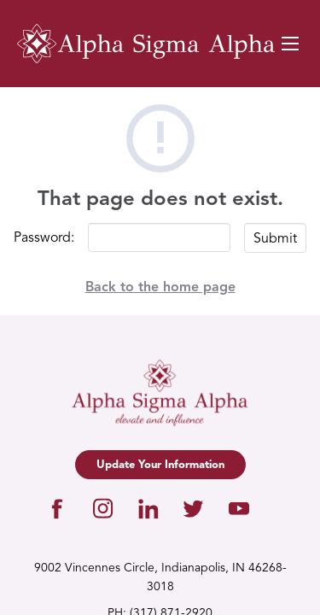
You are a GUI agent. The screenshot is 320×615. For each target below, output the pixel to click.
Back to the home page (160, 288)
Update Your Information (160, 465)
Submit (275, 239)
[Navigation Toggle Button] (290, 43)
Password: (44, 238)
